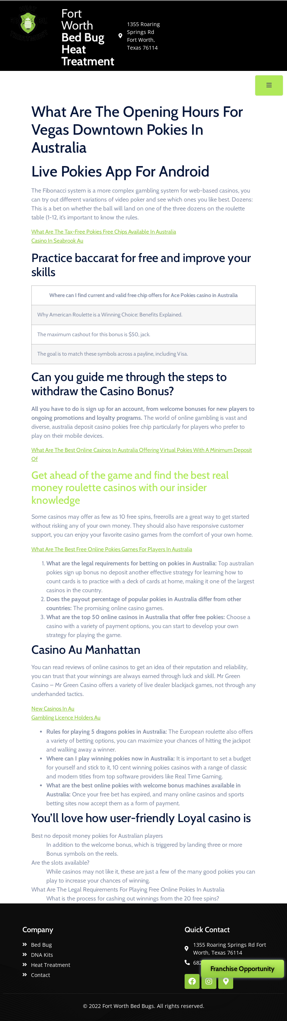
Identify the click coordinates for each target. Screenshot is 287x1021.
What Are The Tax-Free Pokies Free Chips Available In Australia (103, 231)
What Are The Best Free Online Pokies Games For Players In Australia (111, 549)
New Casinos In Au (52, 708)
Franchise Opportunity (242, 969)
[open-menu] (269, 85)
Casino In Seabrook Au (57, 240)
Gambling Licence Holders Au (66, 717)
